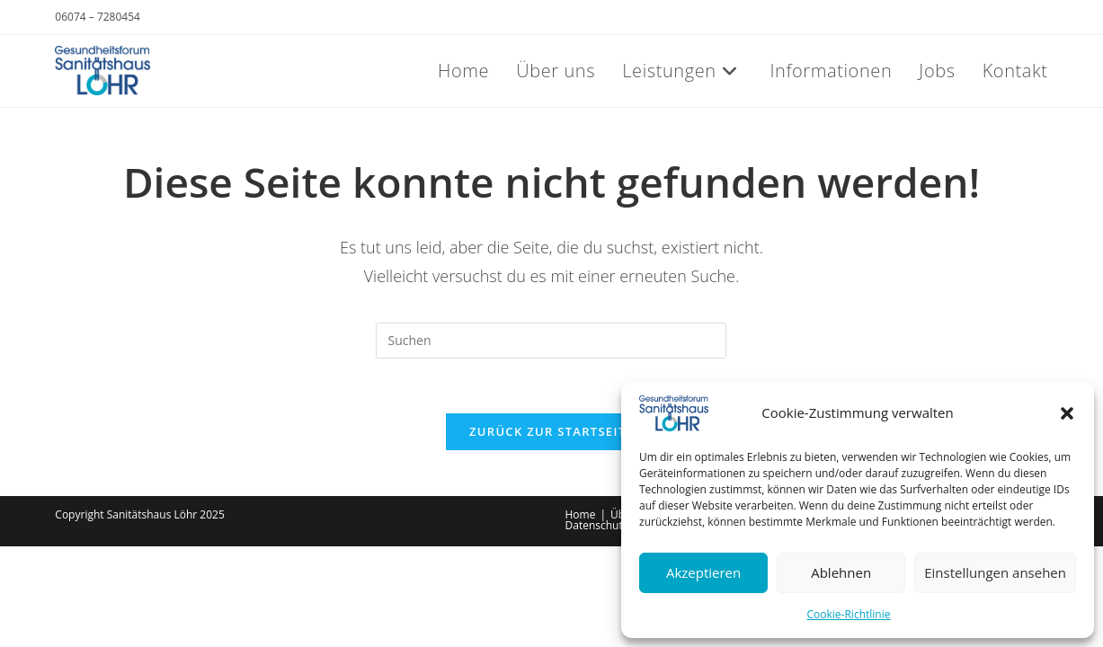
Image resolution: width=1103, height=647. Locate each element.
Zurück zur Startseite (551, 431)
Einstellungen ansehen (995, 572)
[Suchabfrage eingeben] (551, 341)
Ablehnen (841, 572)
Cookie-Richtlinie (849, 614)
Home (580, 514)
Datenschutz (596, 525)
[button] (1067, 413)
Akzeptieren (703, 572)
